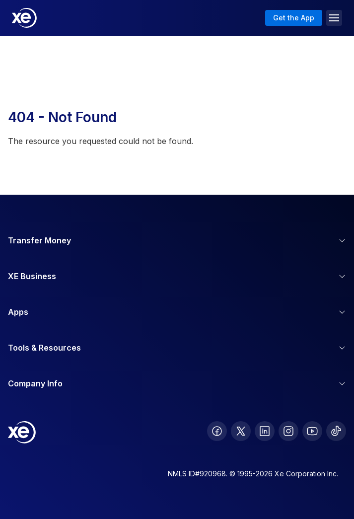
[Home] (24, 18)
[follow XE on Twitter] (241, 431)
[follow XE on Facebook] (217, 431)
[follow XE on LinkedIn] (265, 431)
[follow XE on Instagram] (288, 431)
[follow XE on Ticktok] (336, 431)
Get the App (293, 17)
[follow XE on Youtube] (312, 431)
